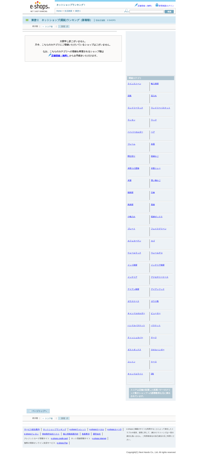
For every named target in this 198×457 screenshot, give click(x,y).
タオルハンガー (157, 350)
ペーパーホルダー (135, 132)
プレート (131, 229)
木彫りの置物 (133, 168)
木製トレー (156, 168)
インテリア (132, 277)
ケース (154, 362)
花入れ (154, 96)
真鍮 (153, 204)
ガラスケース (133, 301)
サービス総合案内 (32, 429)
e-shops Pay (62, 443)
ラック (154, 120)
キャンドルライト (135, 374)
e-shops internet (99, 438)
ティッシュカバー (135, 337)
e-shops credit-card (59, 438)
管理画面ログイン (164, 6)
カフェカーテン (134, 241)
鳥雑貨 (130, 204)
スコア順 (49, 26)
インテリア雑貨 (157, 265)
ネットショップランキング (54, 429)
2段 (152, 374)
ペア (153, 132)
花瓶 (129, 96)
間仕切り (131, 156)
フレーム (131, 144)
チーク (154, 337)
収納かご (155, 156)
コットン (131, 362)
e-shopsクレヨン (31, 434)
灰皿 (153, 144)
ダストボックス (134, 350)
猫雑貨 (130, 192)
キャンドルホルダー (136, 313)
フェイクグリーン (158, 229)
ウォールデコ (157, 253)
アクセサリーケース (159, 277)
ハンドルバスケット (136, 325)
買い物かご (156, 180)
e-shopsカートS (114, 429)
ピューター (156, 313)
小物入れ (131, 217)
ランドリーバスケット (160, 108)
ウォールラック (134, 253)
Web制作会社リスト (50, 434)
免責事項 (86, 434)
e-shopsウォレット (78, 429)
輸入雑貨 (155, 84)
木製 (129, 180)
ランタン (131, 120)
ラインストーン (134, 84)
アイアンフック (157, 289)
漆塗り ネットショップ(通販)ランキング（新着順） (61, 20)
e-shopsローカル (96, 429)
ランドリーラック (135, 108)
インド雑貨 (132, 265)
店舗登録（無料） (143, 6)
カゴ (153, 241)
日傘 (153, 192)
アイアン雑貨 (133, 289)
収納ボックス (157, 217)
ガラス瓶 (155, 301)
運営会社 (97, 434)
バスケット (156, 325)
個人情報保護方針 (70, 434)
